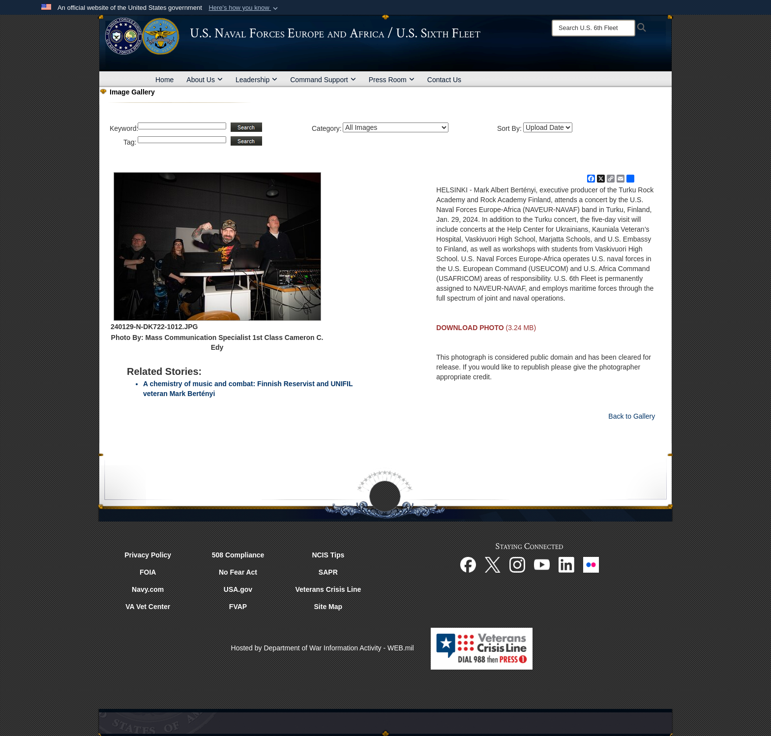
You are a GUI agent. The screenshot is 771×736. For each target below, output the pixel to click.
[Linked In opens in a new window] (566, 564)
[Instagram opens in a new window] (517, 564)
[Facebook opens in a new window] (468, 564)
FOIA (148, 572)
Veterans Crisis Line (328, 589)
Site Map (328, 607)
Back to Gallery (631, 416)
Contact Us (444, 80)
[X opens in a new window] (493, 564)
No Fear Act (238, 572)
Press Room (392, 80)
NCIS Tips (328, 555)
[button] (244, 8)
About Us (204, 80)
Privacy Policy (147, 555)
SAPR (328, 572)
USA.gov (238, 589)
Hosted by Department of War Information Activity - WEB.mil (322, 648)
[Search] (593, 28)
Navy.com (148, 589)
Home (164, 80)
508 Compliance (238, 555)
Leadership (256, 80)
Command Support (323, 80)
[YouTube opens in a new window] (542, 564)
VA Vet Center (147, 607)
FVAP (238, 607)
